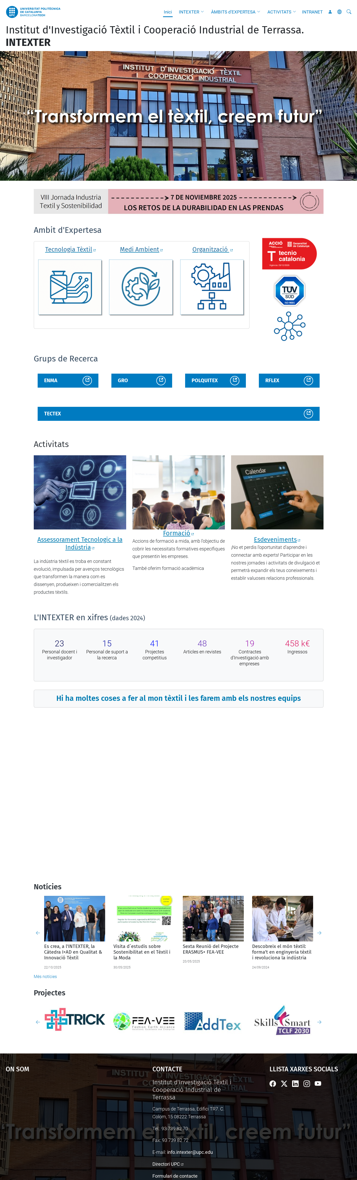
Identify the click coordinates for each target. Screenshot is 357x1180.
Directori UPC (166, 1164)
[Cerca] (349, 12)
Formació (176, 533)
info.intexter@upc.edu (190, 1152)
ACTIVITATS (279, 12)
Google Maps (61, 1117)
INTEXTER (189, 12)
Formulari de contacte (175, 1176)
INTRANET (312, 12)
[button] (203, 12)
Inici (168, 12)
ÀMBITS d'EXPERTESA (233, 12)
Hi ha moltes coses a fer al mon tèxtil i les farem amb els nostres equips (178, 698)
